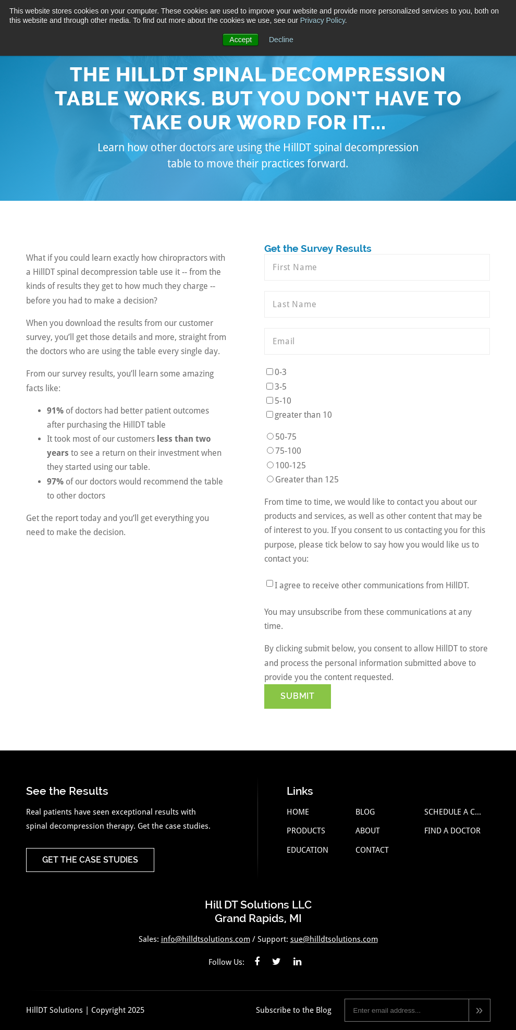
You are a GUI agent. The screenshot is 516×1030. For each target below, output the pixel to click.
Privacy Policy (322, 20)
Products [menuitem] (306, 830)
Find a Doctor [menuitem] (452, 830)
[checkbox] (377, 393)
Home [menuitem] (298, 812)
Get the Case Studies (90, 860)
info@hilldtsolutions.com (205, 939)
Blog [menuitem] (365, 812)
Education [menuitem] (307, 850)
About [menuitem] (367, 830)
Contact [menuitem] (372, 850)
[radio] (377, 437)
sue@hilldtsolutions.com (334, 939)
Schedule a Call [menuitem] (454, 812)
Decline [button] (281, 39)
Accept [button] (240, 39)
